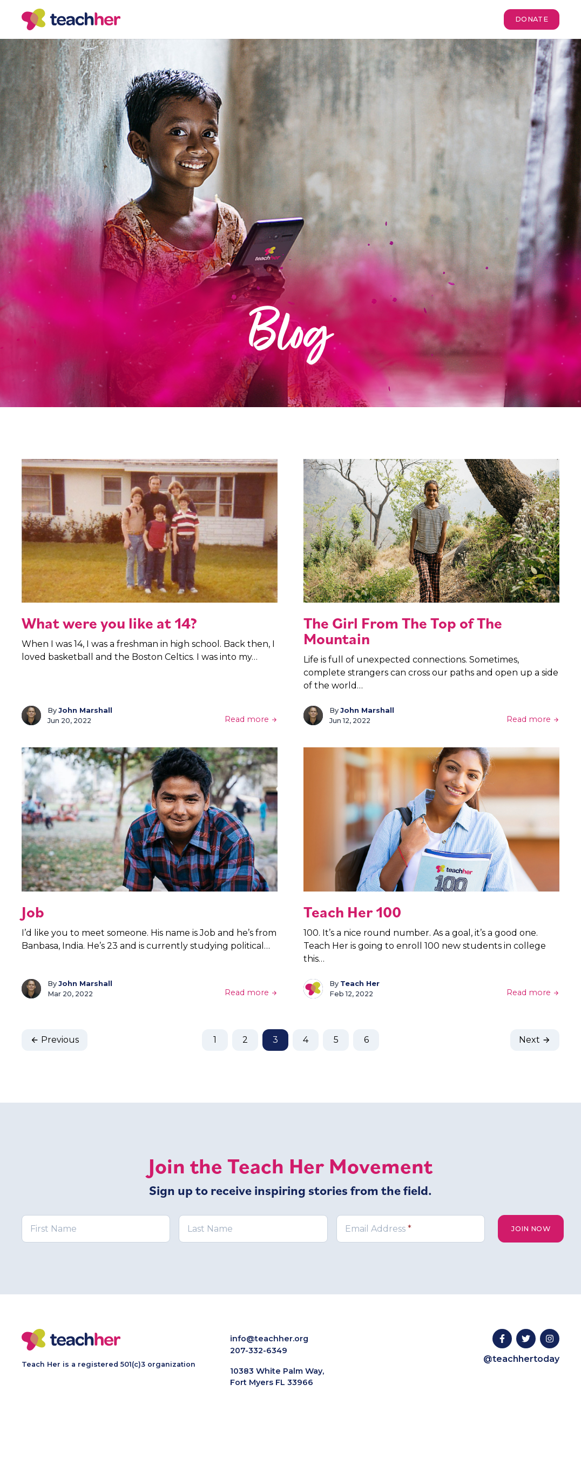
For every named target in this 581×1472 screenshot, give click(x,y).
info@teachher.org (269, 1338)
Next (535, 1040)
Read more (251, 719)
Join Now (530, 1229)
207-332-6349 (258, 1350)
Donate (531, 19)
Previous (54, 1040)
